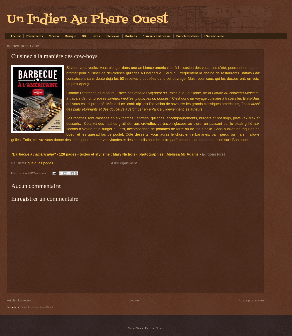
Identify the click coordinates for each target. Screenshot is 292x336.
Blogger (159, 328)
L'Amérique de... (215, 36)
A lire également (124, 163)
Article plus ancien (251, 300)
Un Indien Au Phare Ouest (87, 19)
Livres (96, 36)
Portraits (131, 36)
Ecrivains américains (156, 36)
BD (84, 36)
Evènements (34, 36)
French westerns (187, 36)
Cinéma (54, 36)
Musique (70, 36)
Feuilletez (19, 163)
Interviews (112, 36)
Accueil (16, 36)
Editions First (214, 154)
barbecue (206, 140)
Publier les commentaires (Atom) (37, 307)
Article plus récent (19, 300)
